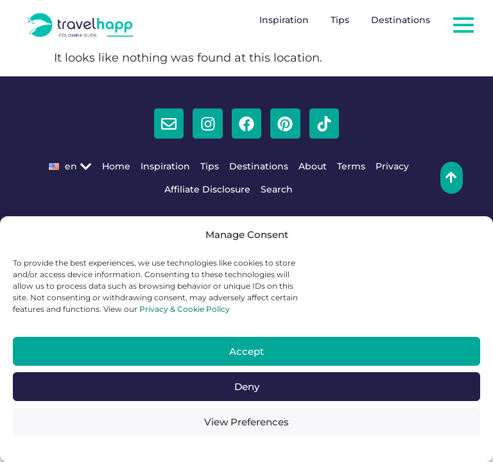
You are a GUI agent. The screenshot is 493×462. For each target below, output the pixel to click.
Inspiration (284, 20)
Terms (351, 166)
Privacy (392, 166)
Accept (246, 351)
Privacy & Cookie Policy (183, 309)
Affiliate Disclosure (207, 189)
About (312, 166)
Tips (340, 20)
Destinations (400, 20)
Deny (246, 387)
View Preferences (246, 422)
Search (277, 189)
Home (116, 166)
